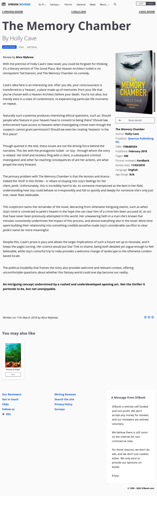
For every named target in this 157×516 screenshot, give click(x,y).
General (81, 4)
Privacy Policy (63, 404)
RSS (6, 414)
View (13, 374)
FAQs (5, 404)
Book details (130, 120)
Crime (21, 47)
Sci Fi (42, 4)
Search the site (64, 399)
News (93, 4)
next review (147, 11)
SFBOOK (19, 4)
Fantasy (55, 4)
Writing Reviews (65, 394)
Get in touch (10, 399)
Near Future (32, 47)
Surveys (60, 409)
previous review (12, 11)
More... (104, 4)
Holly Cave (78, 11)
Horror (68, 4)
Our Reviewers (11, 394)
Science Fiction (9, 47)
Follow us (8, 409)
